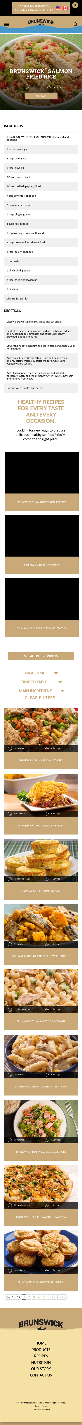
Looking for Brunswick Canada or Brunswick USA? (41, 8)
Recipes (41, 1356)
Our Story (41, 1369)
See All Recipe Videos (41, 656)
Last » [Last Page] (62, 1297)
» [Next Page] (54, 1297)
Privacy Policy (41, 1406)
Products (40, 1350)
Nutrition (41, 1362)
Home (41, 1343)
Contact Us (41, 1375)
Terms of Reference (42, 1409)
